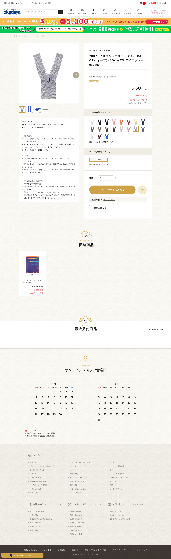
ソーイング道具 (35, 477)
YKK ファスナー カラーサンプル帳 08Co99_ (32, 281)
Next (76, 75)
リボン (72, 470)
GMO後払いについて (77, 530)
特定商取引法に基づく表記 (95, 550)
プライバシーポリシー (121, 550)
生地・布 (33, 462)
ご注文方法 (34, 515)
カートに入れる (116, 190)
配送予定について (76, 519)
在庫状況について (76, 515)
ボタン (112, 470)
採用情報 (61, 550)
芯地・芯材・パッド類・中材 (80, 462)
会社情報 (47, 3)
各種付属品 (74, 474)
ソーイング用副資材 (117, 474)
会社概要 (47, 550)
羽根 (111, 485)
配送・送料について (37, 523)
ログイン (21, 3)
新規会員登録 (9, 3)
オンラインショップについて (120, 519)
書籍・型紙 (34, 493)
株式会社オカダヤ (31, 550)
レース (112, 462)
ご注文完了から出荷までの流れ (41, 519)
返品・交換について (37, 530)
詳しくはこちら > (109, 200)
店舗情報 (42, 436)
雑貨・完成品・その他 (78, 489)
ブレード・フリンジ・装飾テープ (41, 466)
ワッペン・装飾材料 (117, 466)
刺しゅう (113, 481)
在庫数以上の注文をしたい (79, 534)
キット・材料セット (117, 489)
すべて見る (59, 504)
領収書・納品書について (78, 511)
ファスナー (34, 474)
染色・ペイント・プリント (119, 477)
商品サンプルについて (78, 523)
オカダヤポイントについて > (137, 103)
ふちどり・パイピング (78, 466)
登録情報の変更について (78, 526)
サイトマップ (142, 550)
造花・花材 (74, 485)
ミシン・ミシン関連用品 (78, 477)
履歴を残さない (157, 329)
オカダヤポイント (34, 3)
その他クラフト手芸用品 (38, 485)
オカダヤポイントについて (119, 515)
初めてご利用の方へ (37, 511)
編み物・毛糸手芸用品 (38, 481)
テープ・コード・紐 (37, 470)
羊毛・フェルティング (78, 481)
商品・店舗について (117, 511)
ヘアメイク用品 (35, 489)
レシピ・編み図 (75, 493)
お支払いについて (36, 526)
